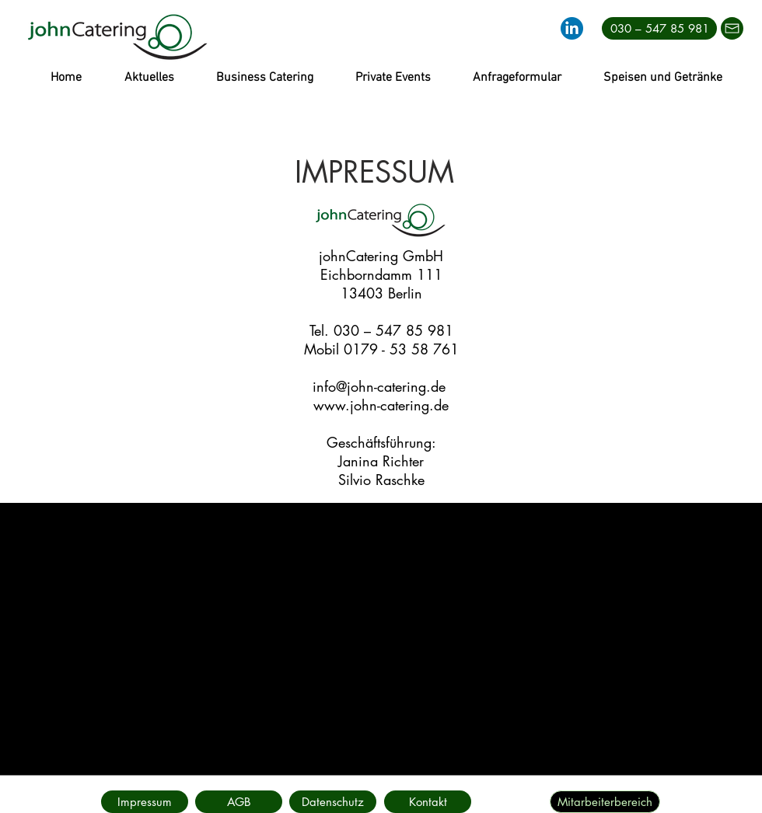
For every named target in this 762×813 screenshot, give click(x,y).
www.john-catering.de (381, 405)
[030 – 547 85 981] (659, 28)
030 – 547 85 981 (393, 330)
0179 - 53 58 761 (401, 349)
